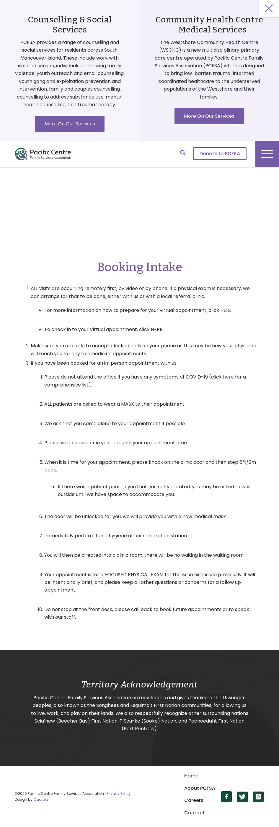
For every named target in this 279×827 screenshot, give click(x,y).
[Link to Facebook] (226, 796)
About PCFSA (199, 788)
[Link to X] (242, 796)
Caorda (40, 799)
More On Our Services (70, 123)
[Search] (180, 154)
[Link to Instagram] (258, 796)
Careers (193, 800)
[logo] (43, 154)
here (228, 377)
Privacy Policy (119, 793)
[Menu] (267, 154)
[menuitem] (217, 154)
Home (191, 775)
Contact (194, 812)
